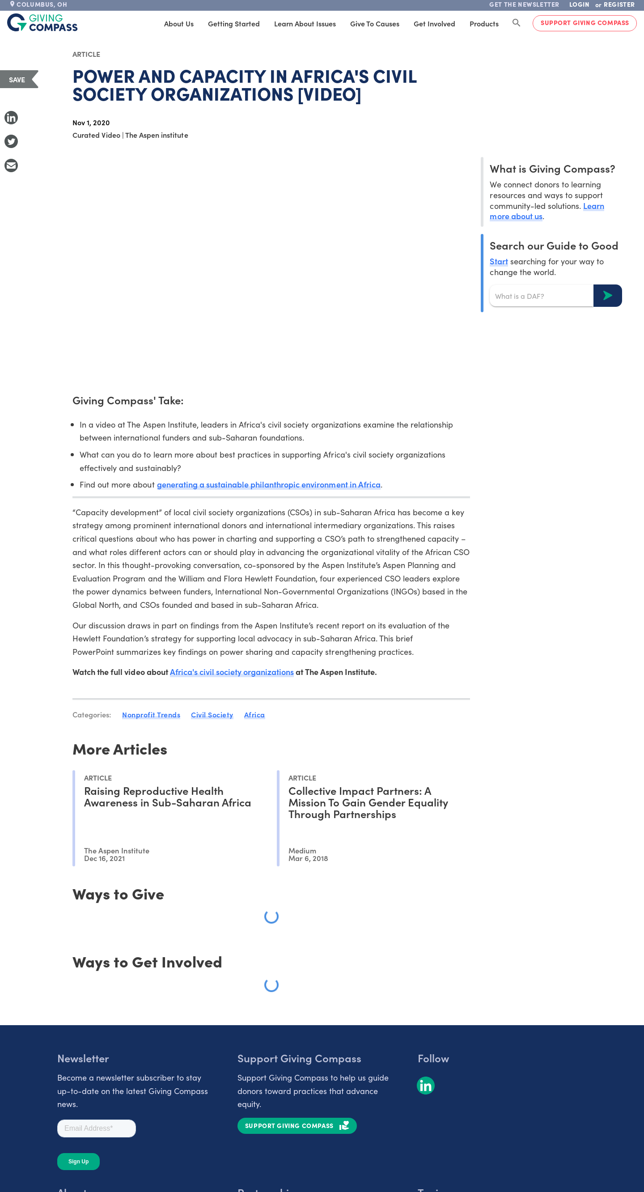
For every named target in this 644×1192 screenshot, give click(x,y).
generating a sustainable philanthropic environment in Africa (269, 484)
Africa (254, 714)
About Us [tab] (179, 23)
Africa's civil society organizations (232, 671)
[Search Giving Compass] (516, 23)
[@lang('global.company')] (42, 22)
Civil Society (212, 714)
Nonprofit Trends (151, 714)
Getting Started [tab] (234, 23)
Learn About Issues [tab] (305, 23)
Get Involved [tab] (434, 23)
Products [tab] (484, 23)
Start (499, 261)
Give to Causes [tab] (374, 23)
